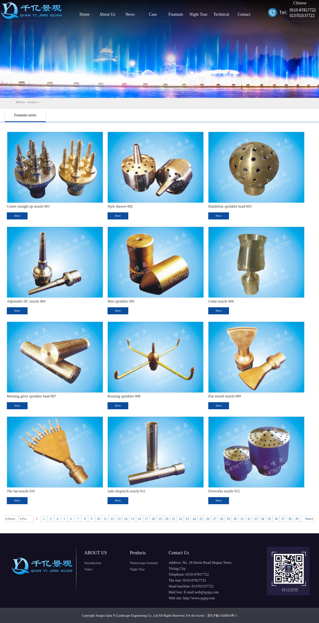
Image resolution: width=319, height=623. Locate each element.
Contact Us (179, 552)
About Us (107, 14)
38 (289, 519)
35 (269, 519)
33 (255, 519)
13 (119, 519)
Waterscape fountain (144, 563)
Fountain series (25, 115)
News (130, 14)
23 (187, 519)
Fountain (175, 14)
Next (308, 519)
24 (194, 519)
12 (112, 519)
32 (248, 519)
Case (153, 14)
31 (242, 519)
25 (201, 519)
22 (180, 519)
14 (125, 519)
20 (166, 519)
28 (221, 519)
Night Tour (199, 14)
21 (173, 519)
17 (146, 519)
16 (139, 519)
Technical (221, 14)
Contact (244, 14)
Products (33, 102)
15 (132, 519)
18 (153, 519)
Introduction (92, 563)
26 (207, 519)
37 (283, 519)
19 (160, 519)
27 (214, 519)
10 (98, 519)
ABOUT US (95, 552)
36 (276, 519)
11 (105, 519)
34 (262, 519)
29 (228, 519)
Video (88, 569)
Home (85, 14)
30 (235, 519)
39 (296, 519)
